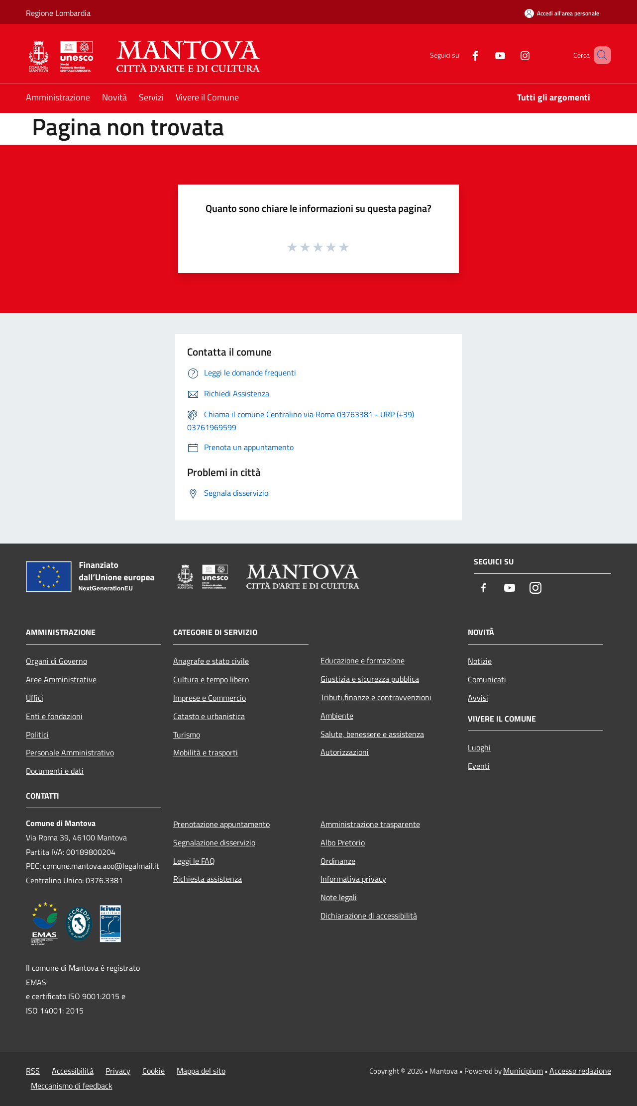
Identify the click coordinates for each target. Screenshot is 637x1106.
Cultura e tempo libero (211, 679)
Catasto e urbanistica (209, 716)
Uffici (34, 698)
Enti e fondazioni (54, 716)
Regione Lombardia (58, 13)
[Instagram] (511, 55)
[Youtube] (486, 55)
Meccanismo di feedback (71, 1086)
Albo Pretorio (342, 842)
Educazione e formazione (362, 660)
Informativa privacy (353, 879)
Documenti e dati (55, 771)
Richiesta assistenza (207, 879)
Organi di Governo (56, 661)
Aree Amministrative (61, 679)
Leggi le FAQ (194, 861)
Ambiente (336, 716)
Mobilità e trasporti (205, 752)
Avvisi (478, 698)
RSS (33, 1071)
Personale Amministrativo (70, 752)
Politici (37, 734)
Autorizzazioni (344, 752)
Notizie (480, 661)
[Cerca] (599, 55)
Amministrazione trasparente (370, 824)
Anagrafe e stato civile (211, 661)
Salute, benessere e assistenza (372, 734)
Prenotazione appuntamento (221, 824)
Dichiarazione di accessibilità (368, 916)
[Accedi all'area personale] (562, 13)
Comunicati (487, 679)
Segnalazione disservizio (214, 842)
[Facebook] (461, 55)
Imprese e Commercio (209, 698)
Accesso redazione (580, 1071)
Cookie (153, 1071)
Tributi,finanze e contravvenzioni (375, 697)
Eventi (479, 766)
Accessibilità (73, 1071)
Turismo (186, 734)
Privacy (118, 1071)
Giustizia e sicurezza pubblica (369, 679)
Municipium (523, 1071)
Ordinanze (337, 861)
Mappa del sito (201, 1071)
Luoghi (479, 747)
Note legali (338, 897)
